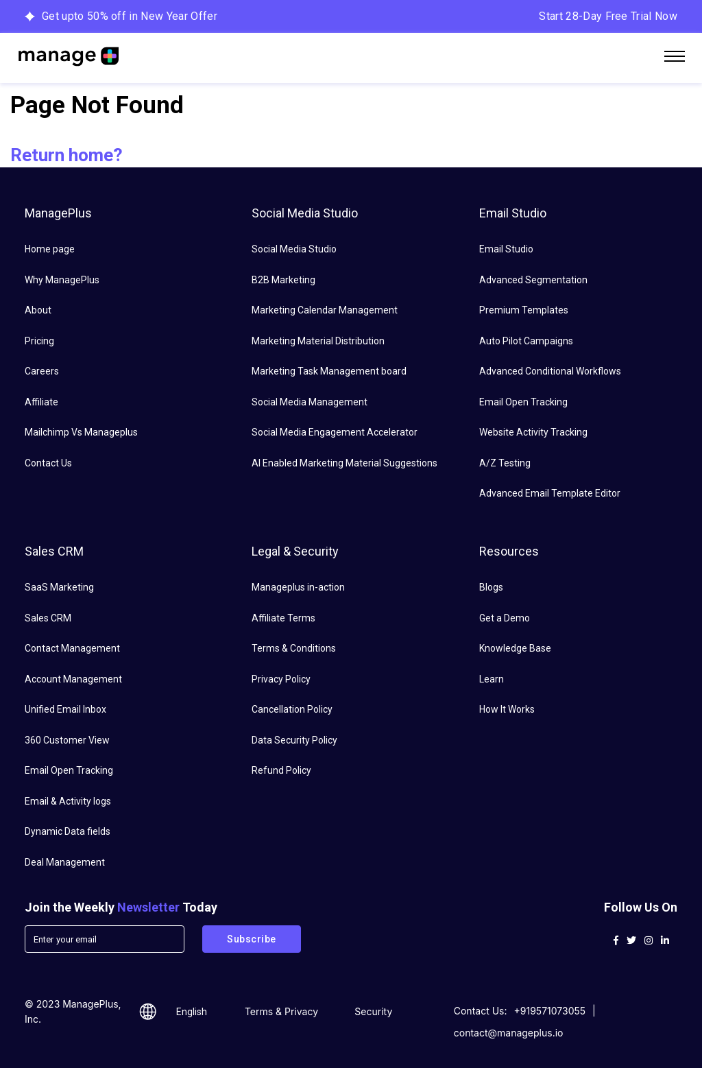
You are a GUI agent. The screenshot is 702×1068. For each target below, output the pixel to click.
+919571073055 (550, 1011)
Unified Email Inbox (65, 709)
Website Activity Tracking (533, 432)
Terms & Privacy (281, 1011)
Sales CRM (48, 618)
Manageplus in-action (298, 587)
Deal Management (65, 862)
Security (373, 1011)
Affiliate (41, 401)
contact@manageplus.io (509, 1033)
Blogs (491, 587)
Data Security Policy (294, 740)
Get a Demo (504, 618)
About (38, 310)
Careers (42, 371)
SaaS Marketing (59, 587)
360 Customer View (67, 740)
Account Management (73, 679)
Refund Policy (281, 770)
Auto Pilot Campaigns (526, 340)
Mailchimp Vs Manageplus (81, 432)
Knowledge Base (515, 648)
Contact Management (72, 648)
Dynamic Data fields (67, 831)
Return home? (66, 155)
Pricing (39, 340)
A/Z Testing (505, 463)
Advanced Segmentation (533, 279)
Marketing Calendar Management (325, 310)
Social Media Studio (294, 249)
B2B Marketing (283, 279)
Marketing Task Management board (329, 371)
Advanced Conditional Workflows (550, 371)
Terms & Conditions (294, 648)
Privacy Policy (281, 679)
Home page (50, 249)
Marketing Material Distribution (318, 340)
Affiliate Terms (283, 618)
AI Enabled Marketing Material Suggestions (344, 463)
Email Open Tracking (523, 401)
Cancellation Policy (292, 709)
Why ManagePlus (62, 279)
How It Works (507, 709)
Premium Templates (523, 310)
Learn (491, 679)
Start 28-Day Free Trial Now (608, 16)
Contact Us (48, 463)
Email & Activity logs (68, 801)
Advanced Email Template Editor (549, 493)
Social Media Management (309, 401)
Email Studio (506, 249)
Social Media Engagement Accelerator (334, 432)
